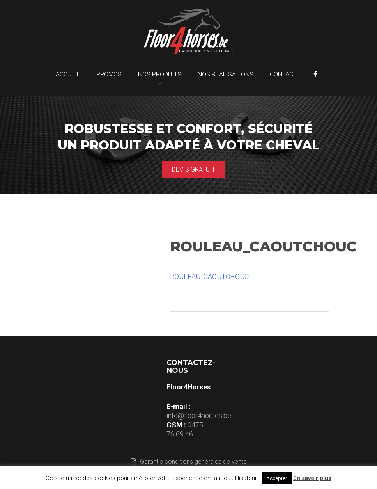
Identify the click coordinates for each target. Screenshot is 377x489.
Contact (283, 74)
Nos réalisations (225, 74)
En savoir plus (312, 478)
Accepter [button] (276, 478)
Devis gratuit (193, 169)
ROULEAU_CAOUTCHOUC (209, 276)
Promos (109, 74)
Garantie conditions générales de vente (189, 461)
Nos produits (159, 74)
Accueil (68, 74)
